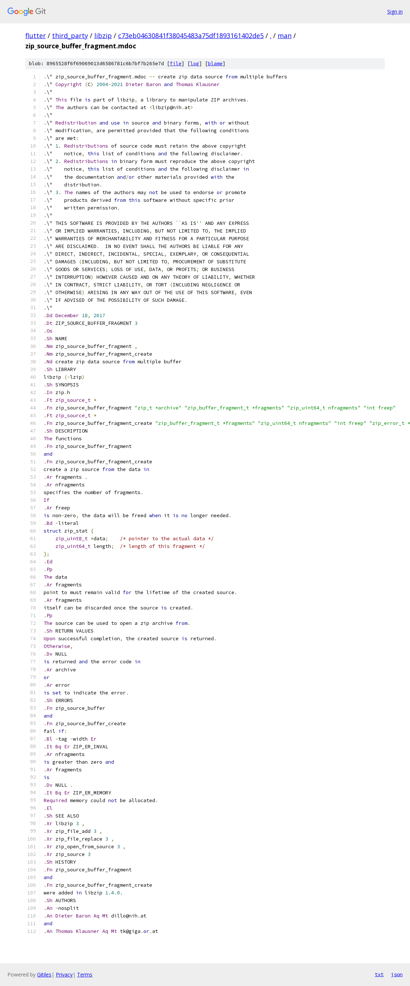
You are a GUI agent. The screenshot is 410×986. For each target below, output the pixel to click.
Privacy (64, 974)
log (194, 63)
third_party (70, 35)
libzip (103, 35)
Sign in (395, 11)
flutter (35, 35)
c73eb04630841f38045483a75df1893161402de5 (191, 35)
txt (379, 974)
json (397, 974)
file (176, 63)
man (285, 35)
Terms (84, 974)
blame (215, 63)
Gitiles (44, 974)
